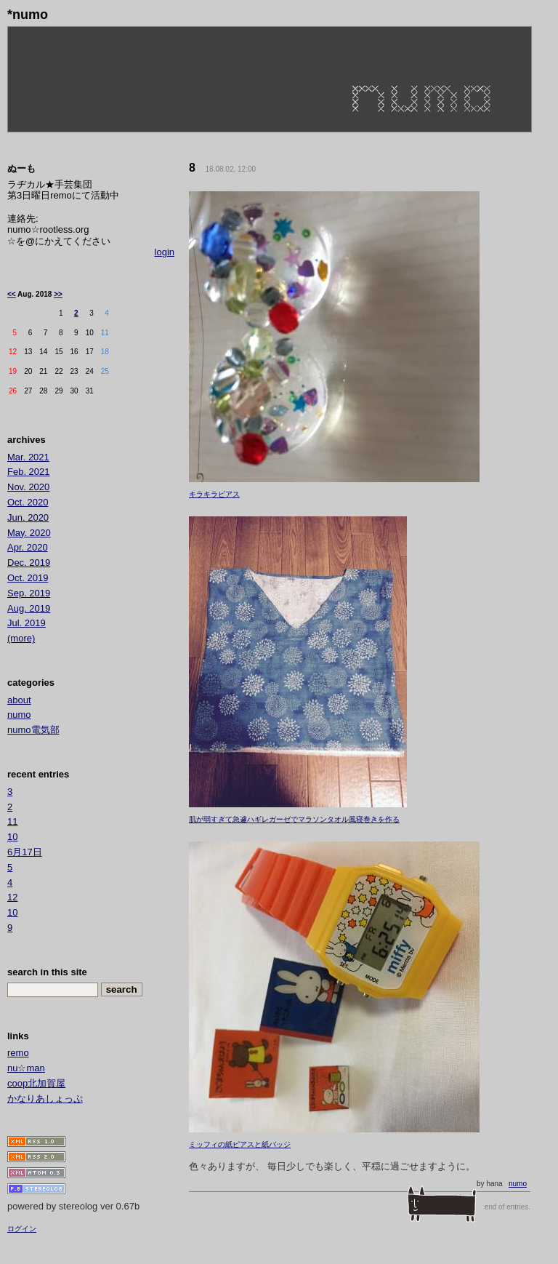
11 (12, 821)
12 (12, 897)
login (164, 252)
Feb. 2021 (28, 471)
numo (518, 1184)
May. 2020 (29, 532)
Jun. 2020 (28, 517)
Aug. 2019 (28, 608)
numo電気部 (33, 729)
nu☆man (26, 1068)
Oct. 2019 (27, 577)
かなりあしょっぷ (45, 1098)
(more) (21, 638)
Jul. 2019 (26, 622)
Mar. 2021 (28, 457)
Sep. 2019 (28, 593)
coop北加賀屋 (36, 1083)
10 (12, 836)
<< (11, 294)
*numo (27, 14)
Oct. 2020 (27, 502)
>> (58, 294)
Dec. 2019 (28, 562)
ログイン (21, 1229)
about (19, 700)
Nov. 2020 (28, 486)
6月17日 (24, 852)
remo (18, 1052)
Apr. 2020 (27, 547)
